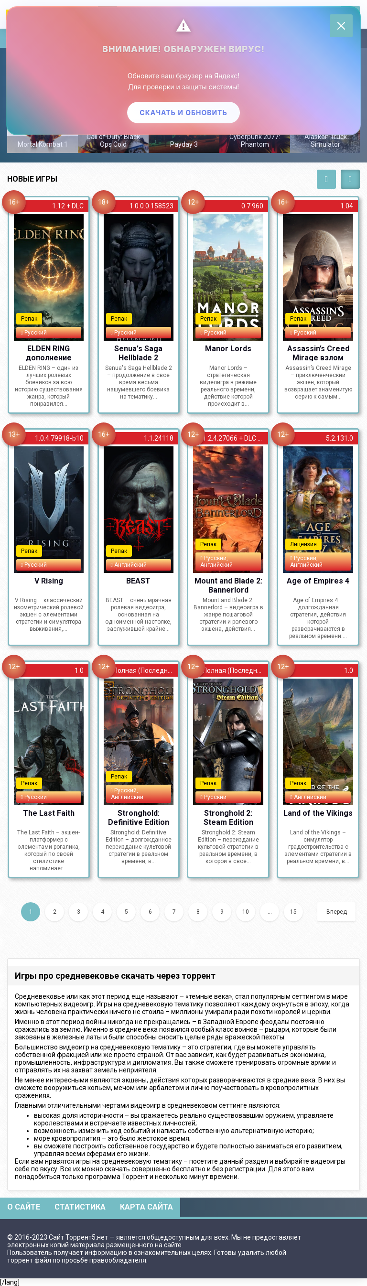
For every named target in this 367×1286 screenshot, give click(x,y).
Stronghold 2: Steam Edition (228, 817)
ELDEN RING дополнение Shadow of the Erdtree (48, 352)
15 (293, 911)
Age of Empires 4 (318, 580)
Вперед (336, 911)
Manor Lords (228, 348)
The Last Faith (49, 813)
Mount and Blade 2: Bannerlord (228, 585)
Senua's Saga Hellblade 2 (138, 352)
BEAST (138, 580)
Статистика (80, 1206)
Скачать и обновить (183, 112)
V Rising (48, 580)
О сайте (23, 1206)
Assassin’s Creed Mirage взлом (318, 352)
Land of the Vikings (318, 813)
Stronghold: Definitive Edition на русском (138, 817)
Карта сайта (146, 1206)
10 (245, 911)
